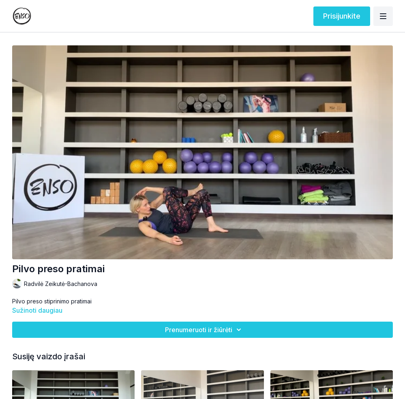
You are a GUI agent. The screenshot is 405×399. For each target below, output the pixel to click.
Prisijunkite (341, 16)
